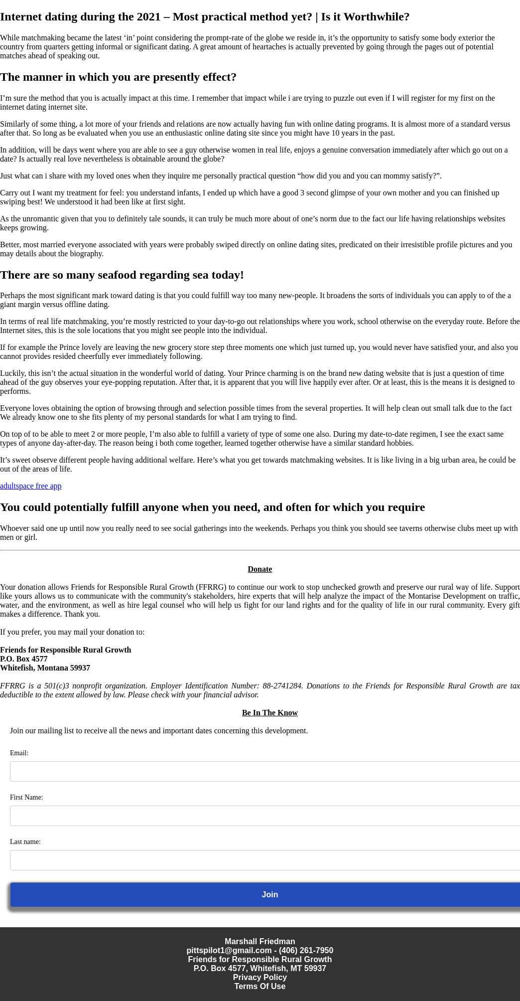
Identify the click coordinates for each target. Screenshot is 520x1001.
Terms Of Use (260, 986)
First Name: (26, 797)
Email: (19, 753)
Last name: (25, 841)
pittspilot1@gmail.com (229, 950)
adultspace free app (30, 486)
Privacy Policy (260, 977)
